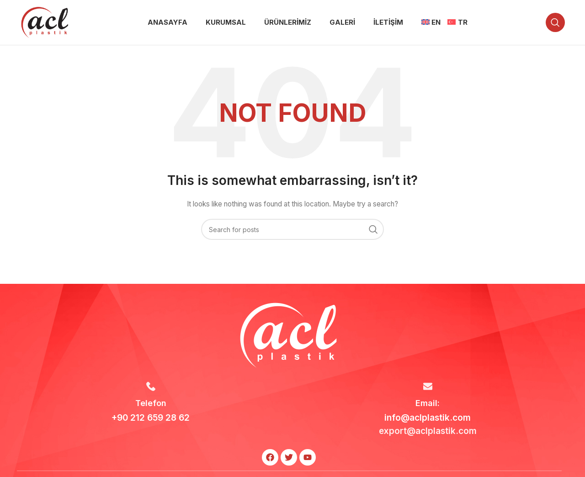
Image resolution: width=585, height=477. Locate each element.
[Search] (555, 24)
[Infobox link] (151, 404)
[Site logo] (44, 23)
